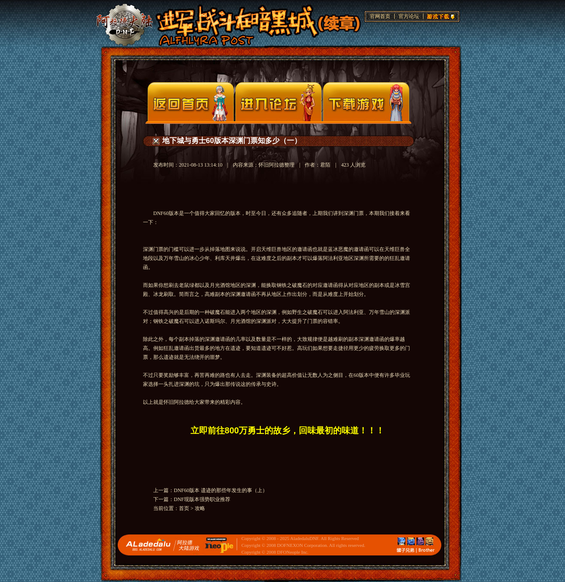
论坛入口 (278, 101)
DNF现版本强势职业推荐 (202, 499)
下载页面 (366, 101)
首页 (184, 508)
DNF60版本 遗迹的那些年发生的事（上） (221, 490)
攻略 (200, 508)
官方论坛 (408, 16)
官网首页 (380, 16)
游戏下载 (439, 15)
